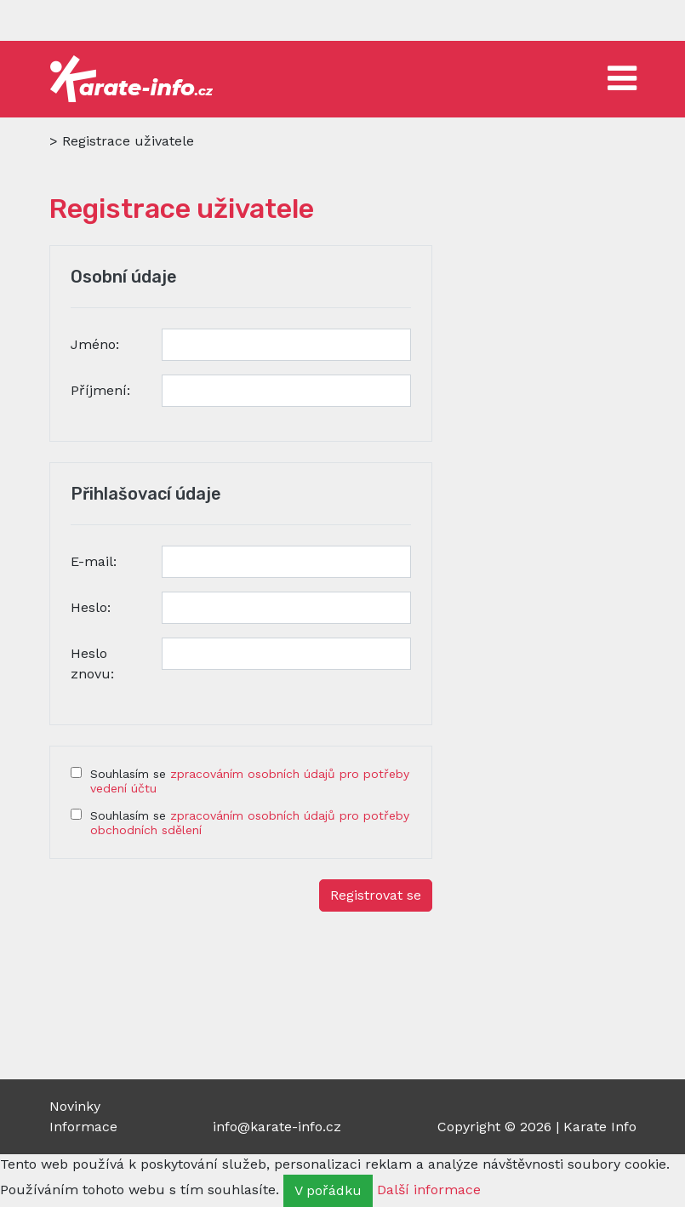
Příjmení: (100, 390)
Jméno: (95, 344)
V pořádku (328, 1190)
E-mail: (94, 561)
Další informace (429, 1189)
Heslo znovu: (92, 663)
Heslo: (91, 607)
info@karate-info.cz (277, 1126)
